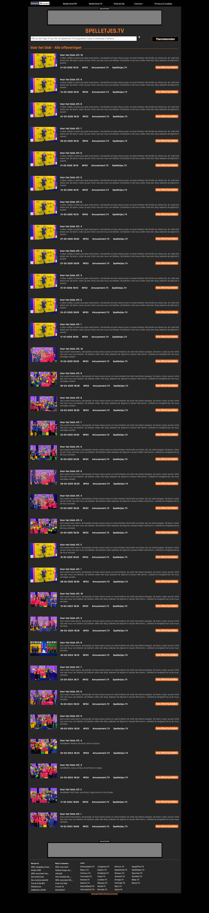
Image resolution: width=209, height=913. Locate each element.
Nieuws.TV (119, 873)
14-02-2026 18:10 (69, 190)
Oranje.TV (119, 879)
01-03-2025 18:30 (69, 508)
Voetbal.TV (137, 876)
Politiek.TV (120, 883)
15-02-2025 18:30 (69, 557)
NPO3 (85, 67)
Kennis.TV (102, 870)
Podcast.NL (119, 3)
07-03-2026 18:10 (69, 116)
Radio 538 (36, 870)
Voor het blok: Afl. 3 (71, 275)
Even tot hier (61, 883)
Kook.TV (101, 876)
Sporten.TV (137, 873)
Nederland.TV (95, 3)
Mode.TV (101, 886)
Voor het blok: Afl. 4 (71, 226)
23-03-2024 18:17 (69, 679)
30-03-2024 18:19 (69, 655)
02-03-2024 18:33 (70, 753)
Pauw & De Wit (38, 883)
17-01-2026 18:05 (69, 337)
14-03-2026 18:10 (69, 92)
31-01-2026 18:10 (69, 288)
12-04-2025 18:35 (69, 361)
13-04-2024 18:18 (69, 606)
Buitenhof (60, 890)
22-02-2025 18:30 (69, 532)
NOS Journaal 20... (64, 880)
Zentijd (58, 873)
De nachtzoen (37, 876)
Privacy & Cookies (163, 3)
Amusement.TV (100, 67)
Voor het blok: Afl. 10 (71, 55)
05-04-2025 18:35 (70, 385)
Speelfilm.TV (138, 866)
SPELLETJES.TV (104, 31)
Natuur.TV (119, 866)
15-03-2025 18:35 (69, 459)
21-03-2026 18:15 (69, 67)
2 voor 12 (59, 886)
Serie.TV (118, 889)
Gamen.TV (85, 879)
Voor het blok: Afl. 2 (71, 300)
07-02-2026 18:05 (69, 239)
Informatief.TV (87, 889)
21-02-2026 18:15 (69, 165)
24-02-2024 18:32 (69, 777)
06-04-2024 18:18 (69, 630)
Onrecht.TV (120, 876)
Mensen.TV (102, 883)
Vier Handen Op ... (63, 876)
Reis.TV (118, 886)
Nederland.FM (70, 3)
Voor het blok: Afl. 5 (71, 177)
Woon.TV (136, 883)
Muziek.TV (102, 889)
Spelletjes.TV (119, 67)
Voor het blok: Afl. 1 (70, 324)
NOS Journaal (61, 867)
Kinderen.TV (103, 873)
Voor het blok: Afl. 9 (71, 79)
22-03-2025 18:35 (69, 434)
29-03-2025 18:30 (69, 410)
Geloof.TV (85, 883)
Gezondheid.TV (87, 886)
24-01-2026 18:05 (69, 312)
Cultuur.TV (85, 873)
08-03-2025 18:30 (70, 483)
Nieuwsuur (36, 886)
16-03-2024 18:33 (69, 704)
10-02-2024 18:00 (69, 826)
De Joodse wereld (39, 880)
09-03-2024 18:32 (70, 728)
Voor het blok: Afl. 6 (71, 153)
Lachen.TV (102, 879)
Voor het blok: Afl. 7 (71, 128)
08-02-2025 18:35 (69, 581)
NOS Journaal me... (40, 873)
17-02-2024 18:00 (69, 802)
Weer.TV (135, 879)
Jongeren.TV (103, 866)
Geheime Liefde (38, 890)
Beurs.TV (84, 870)
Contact (138, 3)
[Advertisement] (104, 17)
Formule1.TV (86, 876)
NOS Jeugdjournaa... (40, 867)
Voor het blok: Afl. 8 (71, 104)
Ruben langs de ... (63, 870)
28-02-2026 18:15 (69, 141)
